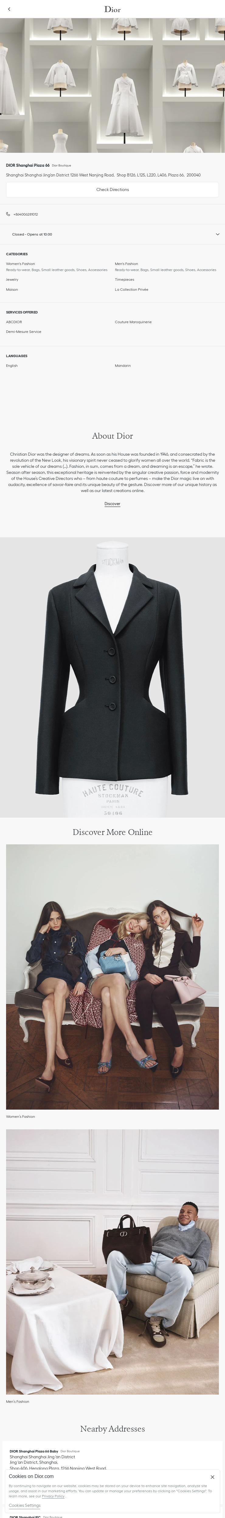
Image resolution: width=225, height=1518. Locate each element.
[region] (112, 1491)
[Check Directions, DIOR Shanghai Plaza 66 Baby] (59, 1465)
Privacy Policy (53, 1496)
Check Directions (67, 187)
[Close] (212, 1477)
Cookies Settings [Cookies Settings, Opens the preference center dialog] (24, 1505)
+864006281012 (25, 214)
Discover (112, 503)
